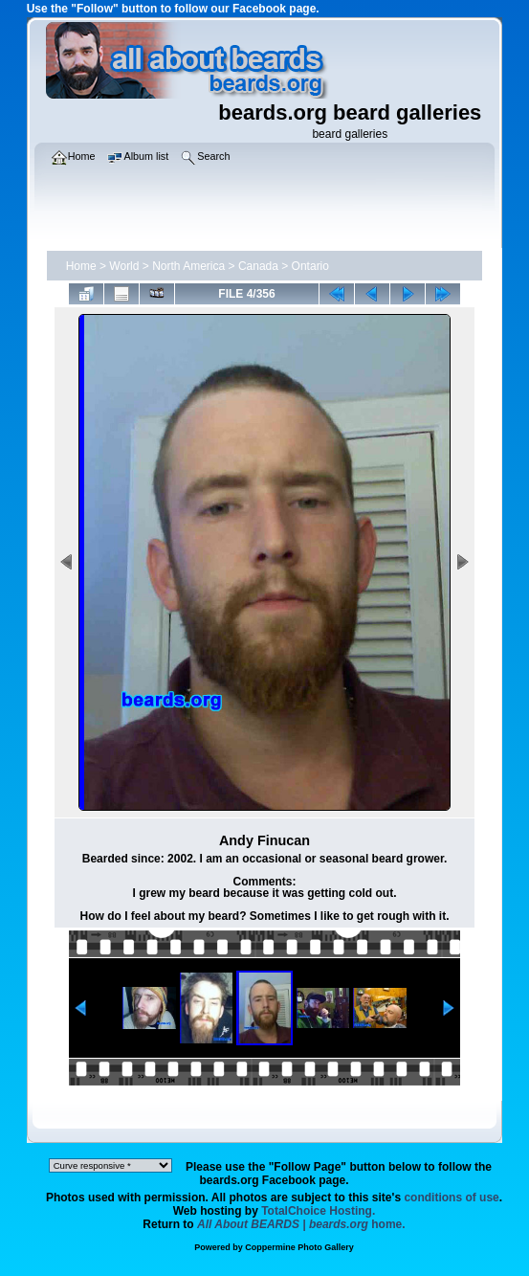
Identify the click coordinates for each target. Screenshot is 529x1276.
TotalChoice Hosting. (318, 1211)
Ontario (310, 266)
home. (301, 1224)
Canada (258, 266)
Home (81, 266)
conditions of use (451, 1197)
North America (188, 266)
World (124, 266)
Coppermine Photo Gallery (299, 1247)
